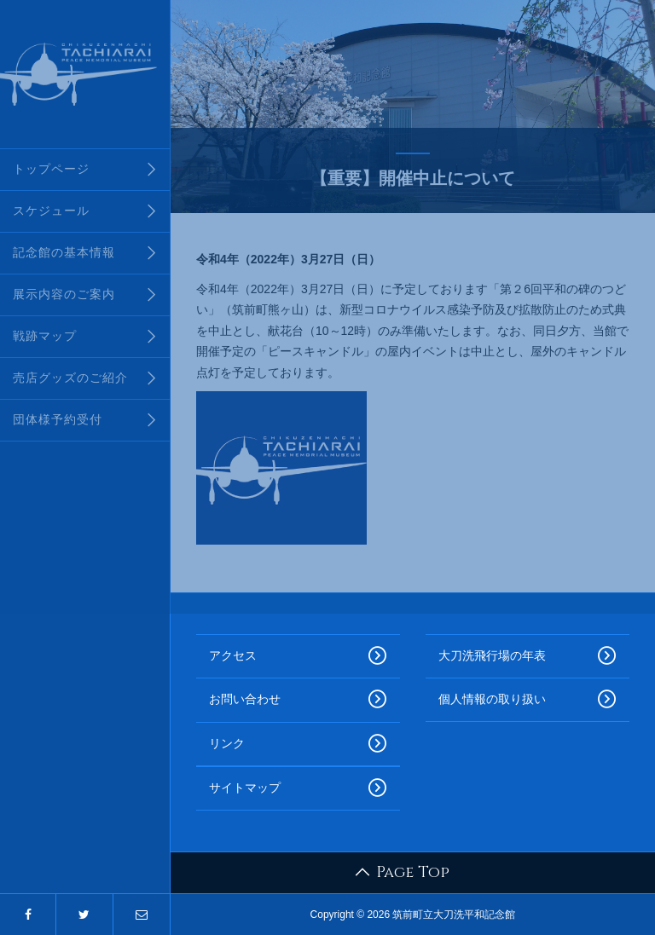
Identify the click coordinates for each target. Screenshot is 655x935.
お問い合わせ (298, 700)
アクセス (298, 656)
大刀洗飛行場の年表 (527, 656)
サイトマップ (298, 788)
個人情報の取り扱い (527, 700)
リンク (298, 744)
